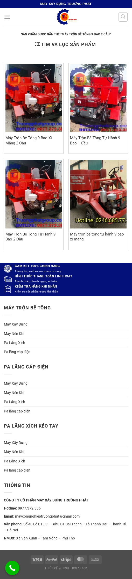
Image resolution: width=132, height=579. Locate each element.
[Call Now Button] (12, 568)
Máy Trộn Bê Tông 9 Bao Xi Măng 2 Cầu (28, 140)
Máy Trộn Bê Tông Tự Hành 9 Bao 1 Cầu (95, 140)
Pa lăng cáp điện (17, 352)
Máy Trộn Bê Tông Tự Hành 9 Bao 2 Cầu (30, 236)
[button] (7, 17)
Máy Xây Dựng (15, 324)
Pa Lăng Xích (14, 343)
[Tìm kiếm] (123, 16)
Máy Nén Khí (14, 334)
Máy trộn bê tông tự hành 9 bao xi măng (97, 236)
